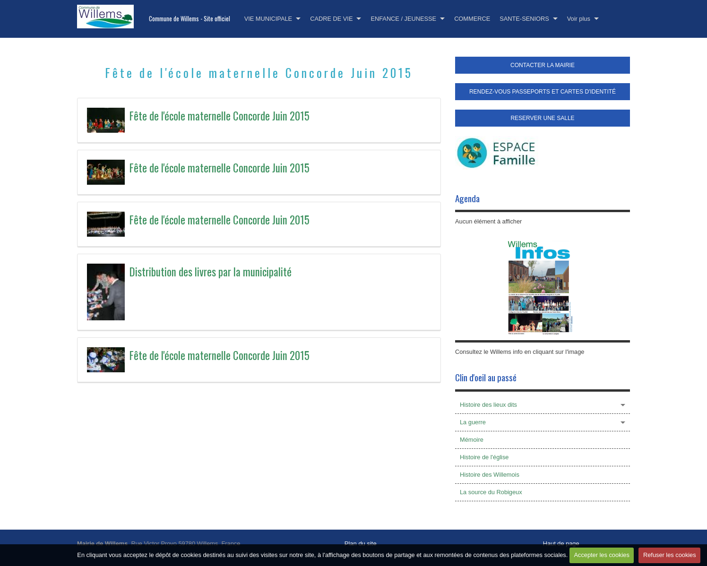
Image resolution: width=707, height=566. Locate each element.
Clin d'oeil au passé (486, 377)
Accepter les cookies (601, 554)
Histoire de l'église (484, 457)
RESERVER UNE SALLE (542, 118)
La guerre (473, 422)
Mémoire (471, 439)
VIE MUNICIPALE (268, 18)
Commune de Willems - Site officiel (189, 18)
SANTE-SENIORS (524, 18)
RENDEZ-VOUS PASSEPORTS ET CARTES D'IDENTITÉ (542, 91)
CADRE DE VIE (331, 18)
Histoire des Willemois (489, 474)
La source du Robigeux (491, 492)
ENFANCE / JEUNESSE (403, 18)
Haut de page (561, 543)
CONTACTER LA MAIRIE (542, 65)
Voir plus (578, 18)
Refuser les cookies (669, 554)
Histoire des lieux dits (488, 404)
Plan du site (361, 543)
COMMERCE (472, 18)
